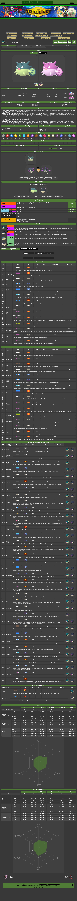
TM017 (3, 476)
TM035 (3, 502)
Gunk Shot (8, 341)
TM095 (3, 628)
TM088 (3, 601)
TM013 (3, 469)
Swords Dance (8, 496)
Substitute (8, 595)
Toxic (7, 336)
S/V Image (42, 53)
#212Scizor (66, 877)
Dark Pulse (8, 614)
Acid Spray (8, 674)
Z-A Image (34, 53)
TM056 (3, 555)
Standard (48, 258)
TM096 (3, 634)
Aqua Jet (8, 301)
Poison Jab (8, 319)
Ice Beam (8, 469)
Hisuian (38, 258)
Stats (69, 42)
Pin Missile (8, 324)
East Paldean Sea (21, 202)
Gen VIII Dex (24, 45)
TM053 (3, 542)
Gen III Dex (23, 47)
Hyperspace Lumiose (22, 219)
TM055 (3, 548)
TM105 (3, 654)
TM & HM (49, 253)
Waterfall (8, 641)
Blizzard (8, 654)
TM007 (3, 449)
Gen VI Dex (53, 45)
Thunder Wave (8, 456)
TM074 (3, 575)
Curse (7, 621)
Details (72, 209)
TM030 (3, 496)
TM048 (3, 529)
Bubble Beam (7, 290)
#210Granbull (11, 877)
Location (60, 42)
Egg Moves (73, 42)
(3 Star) (20, 221)
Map (72, 203)
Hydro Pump (9, 634)
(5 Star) (28, 221)
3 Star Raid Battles (30, 204)
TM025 (3, 482)
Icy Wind (8, 535)
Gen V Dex (68, 45)
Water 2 (61, 148)
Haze (7, 296)
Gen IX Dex (9, 45)
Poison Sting (9, 274)
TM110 (3, 667)
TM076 (3, 581)
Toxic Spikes (9, 330)
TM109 (3, 661)
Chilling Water (8, 667)
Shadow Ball (9, 575)
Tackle (7, 268)
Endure (8, 502)
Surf (7, 568)
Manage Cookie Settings (54, 884)
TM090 (3, 614)
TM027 (3, 489)
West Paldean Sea (50, 202)
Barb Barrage (8, 313)
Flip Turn (8, 463)
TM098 (3, 641)
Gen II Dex (38, 47)
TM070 (3, 562)
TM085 (3, 595)
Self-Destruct (8, 529)
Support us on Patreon (38, 887)
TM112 (3, 674)
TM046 (3, 515)
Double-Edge (8, 555)
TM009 (3, 463)
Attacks (65, 42)
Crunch (7, 432)
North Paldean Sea (30, 202)
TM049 (3, 535)
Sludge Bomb (8, 542)
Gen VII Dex (38, 45)
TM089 (3, 608)
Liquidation (8, 581)
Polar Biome (20, 209)
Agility (7, 522)
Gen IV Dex (9, 47)
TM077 (3, 588)
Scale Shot (8, 680)
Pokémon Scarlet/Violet (29, 249)
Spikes (7, 307)
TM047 (3, 522)
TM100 (3, 647)
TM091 (3, 621)
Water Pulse (9, 509)
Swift (7, 489)
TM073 (3, 568)
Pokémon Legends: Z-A (10, 249)
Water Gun (8, 284)
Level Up (39, 253)
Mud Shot (8, 515)
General (55, 42)
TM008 (3, 456)
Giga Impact (9, 548)
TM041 (3, 509)
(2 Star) (31, 219)
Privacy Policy (43, 884)
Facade (8, 661)
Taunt (7, 628)
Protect (8, 476)
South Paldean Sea (40, 202)
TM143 (3, 680)
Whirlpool (8, 562)
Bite (7, 365)
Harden (7, 279)
